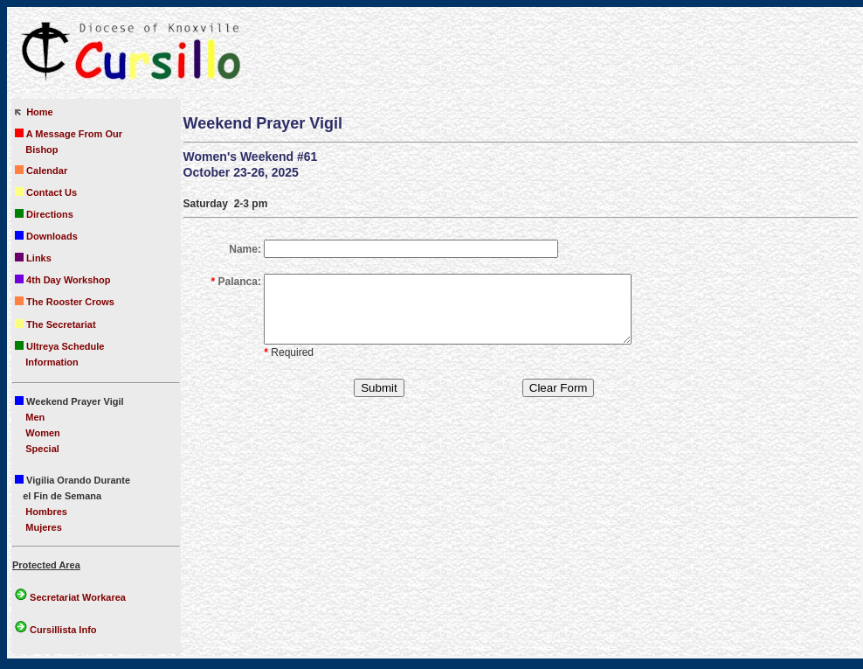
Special (42, 448)
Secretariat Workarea (70, 597)
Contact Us (46, 192)
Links (33, 258)
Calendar (41, 170)
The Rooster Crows (64, 301)
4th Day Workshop (62, 280)
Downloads (46, 236)
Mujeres (43, 527)
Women (42, 433)
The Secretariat (55, 324)
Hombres (46, 511)
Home (34, 112)
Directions (44, 214)
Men (35, 417)
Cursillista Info (61, 629)
